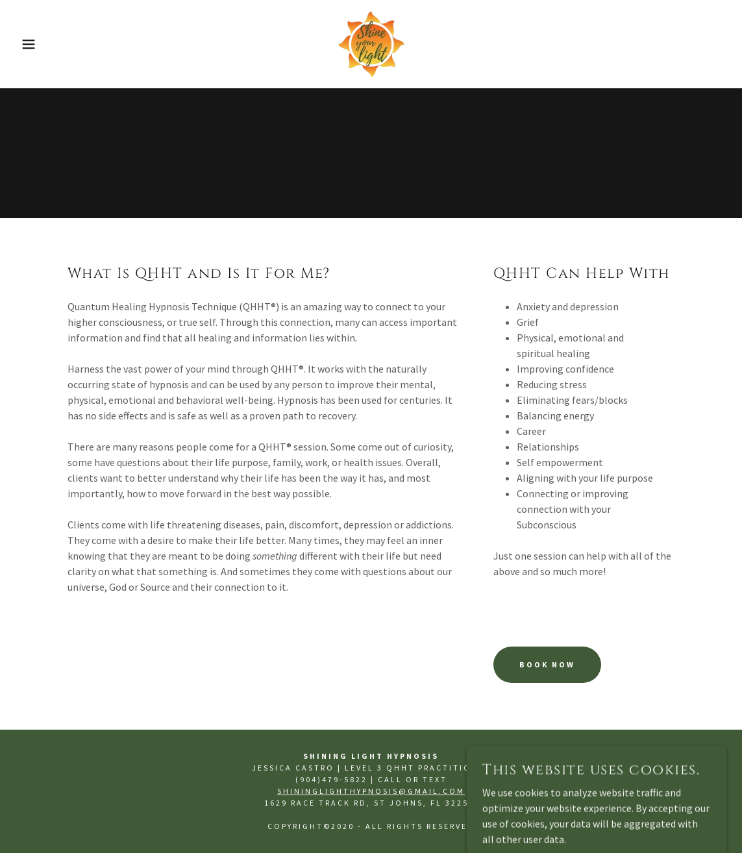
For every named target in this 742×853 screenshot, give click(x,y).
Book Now (547, 664)
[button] (37, 44)
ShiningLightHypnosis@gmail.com (371, 791)
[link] (371, 42)
